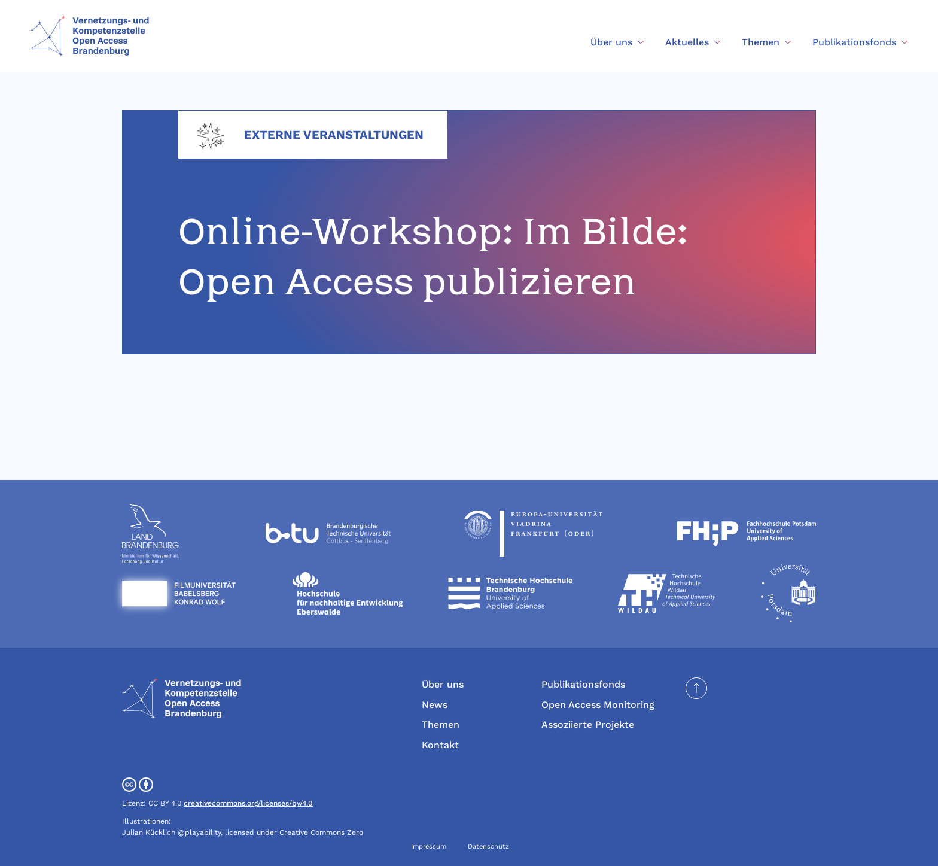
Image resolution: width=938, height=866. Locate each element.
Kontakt (440, 744)
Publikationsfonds (583, 684)
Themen (440, 724)
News (434, 704)
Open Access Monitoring (597, 704)
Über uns (443, 684)
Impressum (428, 846)
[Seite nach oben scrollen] (696, 688)
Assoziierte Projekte (587, 724)
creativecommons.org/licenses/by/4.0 (248, 803)
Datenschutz (488, 846)
